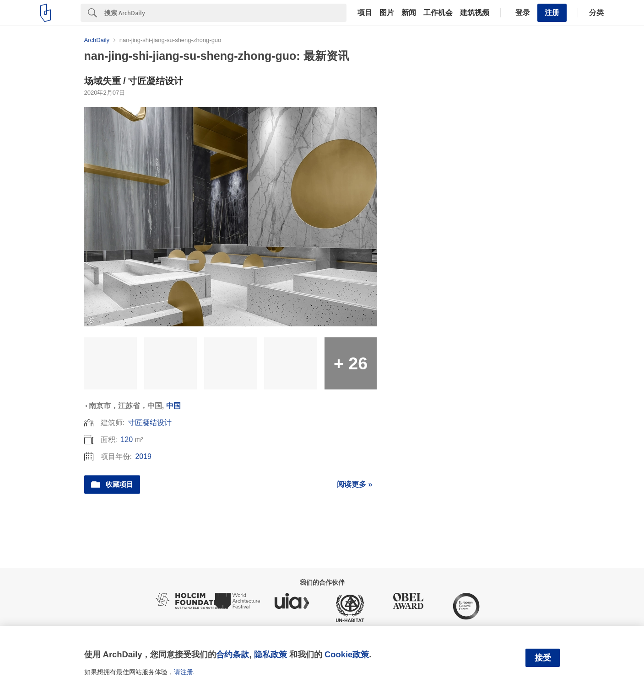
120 (126, 439)
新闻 (408, 12)
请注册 (183, 672)
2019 (143, 456)
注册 (552, 12)
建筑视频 (474, 12)
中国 (173, 406)
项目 (364, 12)
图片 (386, 12)
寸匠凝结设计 (150, 422)
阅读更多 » (354, 484)
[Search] (225, 13)
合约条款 (232, 654)
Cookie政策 (347, 654)
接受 (543, 657)
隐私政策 (270, 654)
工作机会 (438, 12)
